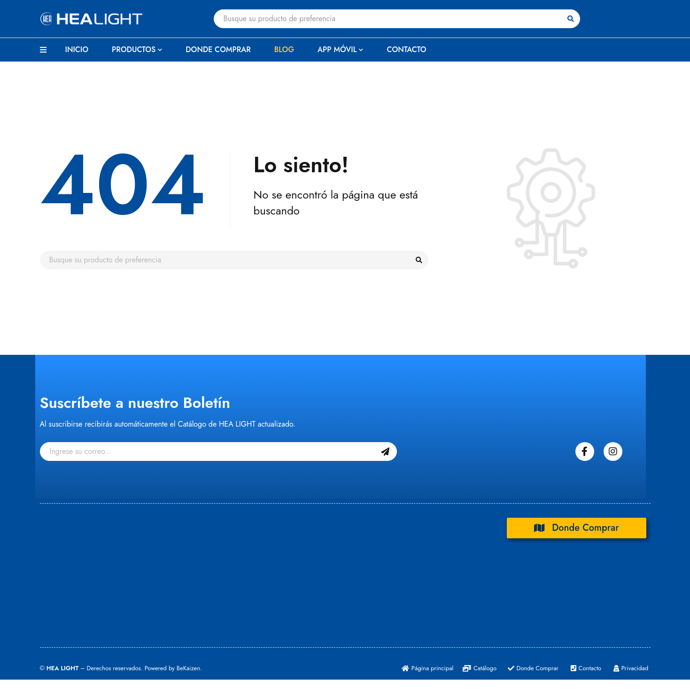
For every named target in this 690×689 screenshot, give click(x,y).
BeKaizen (188, 668)
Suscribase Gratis (385, 451)
